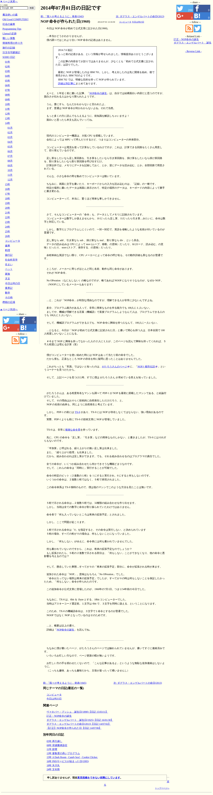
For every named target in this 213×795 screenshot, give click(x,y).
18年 (7, 198)
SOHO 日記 (9, 57)
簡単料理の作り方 (13, 43)
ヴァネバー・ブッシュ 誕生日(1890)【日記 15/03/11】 (77, 711)
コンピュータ (125, 22)
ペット (9, 269)
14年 (7, 123)
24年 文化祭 (53, 769)
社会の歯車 (9, 24)
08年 (7, 94)
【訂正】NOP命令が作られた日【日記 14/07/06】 (74, 728)
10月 (10, 170)
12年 (7, 113)
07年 (7, 90)
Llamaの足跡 (10, 33)
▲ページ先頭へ (9, 309)
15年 (7, 184)
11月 (10, 175)
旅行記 (9, 255)
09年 (7, 99)
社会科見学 (11, 259)
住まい (9, 264)
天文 (7, 278)
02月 (10, 132)
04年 (7, 76)
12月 (10, 179)
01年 (7, 61)
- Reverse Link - (193, 51)
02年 (7, 66)
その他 (9, 297)
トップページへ (162, 788)
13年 (7, 118)
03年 (7, 71)
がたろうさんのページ (114, 366)
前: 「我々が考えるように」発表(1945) (62, 16)
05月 (10, 146)
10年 (7, 104)
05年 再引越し (54, 741)
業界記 (9, 288)
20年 (7, 208)
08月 (10, 160)
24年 (7, 226)
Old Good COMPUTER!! (15, 19)
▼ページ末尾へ (9, 1)
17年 (7, 193)
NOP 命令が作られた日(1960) (65, 21)
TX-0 (77, 412)
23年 (7, 222)
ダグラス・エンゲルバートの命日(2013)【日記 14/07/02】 (79, 724)
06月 (10, 151)
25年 (7, 231)
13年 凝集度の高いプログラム (63, 753)
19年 (7, 203)
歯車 (7, 245)
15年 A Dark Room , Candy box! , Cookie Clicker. (72, 757)
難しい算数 (9, 38)
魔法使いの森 (10, 14)
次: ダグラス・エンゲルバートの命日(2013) (140, 16)
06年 (7, 85)
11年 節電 (52, 749)
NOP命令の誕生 (98, 93)
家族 (7, 274)
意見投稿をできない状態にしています (98, 777)
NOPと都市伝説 (146, 366)
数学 (7, 292)
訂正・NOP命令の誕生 (59, 716)
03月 (10, 137)
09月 (10, 165)
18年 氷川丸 (53, 765)
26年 (7, 236)
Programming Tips (12, 28)
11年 (7, 109)
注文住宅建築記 (11, 52)
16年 (7, 189)
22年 (7, 217)
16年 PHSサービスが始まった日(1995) (68, 761)
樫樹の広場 (9, 302)
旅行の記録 (9, 47)
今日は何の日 (138, 22)
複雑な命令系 (72, 429)
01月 (10, 127)
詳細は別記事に (67, 83)
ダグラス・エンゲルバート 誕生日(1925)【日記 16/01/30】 (80, 720)
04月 (10, 142)
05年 (7, 80)
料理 (7, 250)
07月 (10, 156)
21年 (7, 212)
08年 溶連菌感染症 (57, 745)
